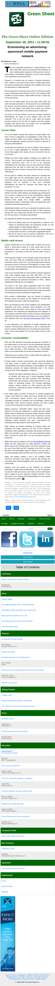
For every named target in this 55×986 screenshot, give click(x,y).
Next (16, 508)
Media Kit (31, 523)
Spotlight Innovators (17, 523)
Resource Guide (45, 519)
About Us (41, 523)
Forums (11, 519)
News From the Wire (42, 975)
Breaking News (12, 977)
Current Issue (27, 553)
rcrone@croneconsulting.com (27, 497)
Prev (8, 508)
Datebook (21, 519)
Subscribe (6, 515)
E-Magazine (32, 519)
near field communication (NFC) (34, 318)
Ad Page (4, 523)
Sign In (50, 515)
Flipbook (30, 975)
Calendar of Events (40, 977)
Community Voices (14, 979)
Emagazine (21, 975)
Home (4, 519)
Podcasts (29, 977)
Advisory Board (40, 979)
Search (50, 528)
